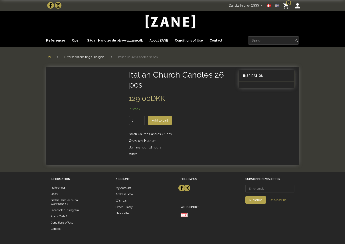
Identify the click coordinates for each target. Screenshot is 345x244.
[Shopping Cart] (287, 5)
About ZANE (159, 40)
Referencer (55, 40)
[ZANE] (169, 22)
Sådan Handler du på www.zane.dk (115, 40)
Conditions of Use (189, 40)
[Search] (297, 40)
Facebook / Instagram (65, 210)
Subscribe (255, 200)
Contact (216, 40)
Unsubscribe (278, 200)
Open (76, 40)
